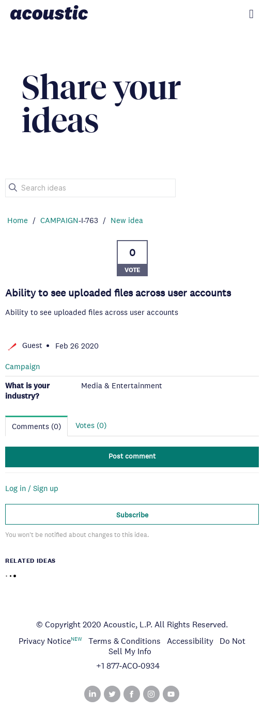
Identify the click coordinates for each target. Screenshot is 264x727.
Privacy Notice (45, 641)
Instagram (151, 694)
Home (17, 220)
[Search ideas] (90, 188)
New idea (127, 220)
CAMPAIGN (59, 220)
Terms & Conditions (124, 641)
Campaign (22, 366)
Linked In (92, 694)
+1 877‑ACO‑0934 (128, 666)
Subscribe (132, 514)
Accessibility (190, 641)
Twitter (112, 694)
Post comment (132, 456)
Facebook (131, 694)
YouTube (171, 694)
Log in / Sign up (31, 488)
